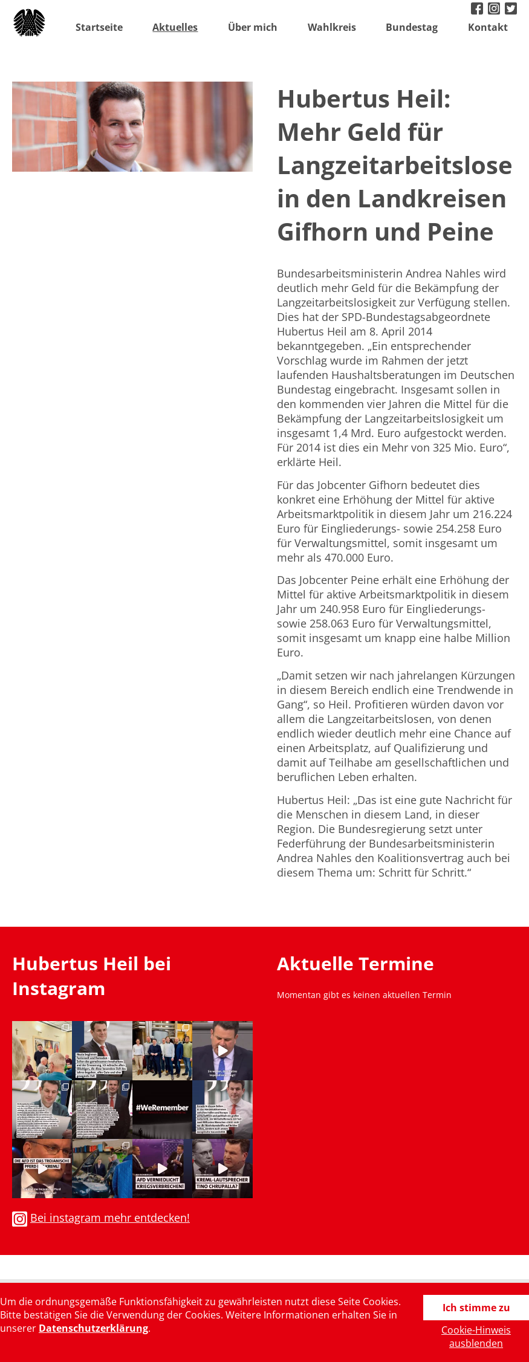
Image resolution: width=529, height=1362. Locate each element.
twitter (512, 10)
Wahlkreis (332, 27)
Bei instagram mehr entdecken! (110, 1217)
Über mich (252, 27)
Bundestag (412, 27)
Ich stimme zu (476, 1307)
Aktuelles (175, 27)
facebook (478, 10)
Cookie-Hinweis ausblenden (476, 1336)
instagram (495, 10)
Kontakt (488, 27)
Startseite (99, 27)
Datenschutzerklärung (93, 1328)
